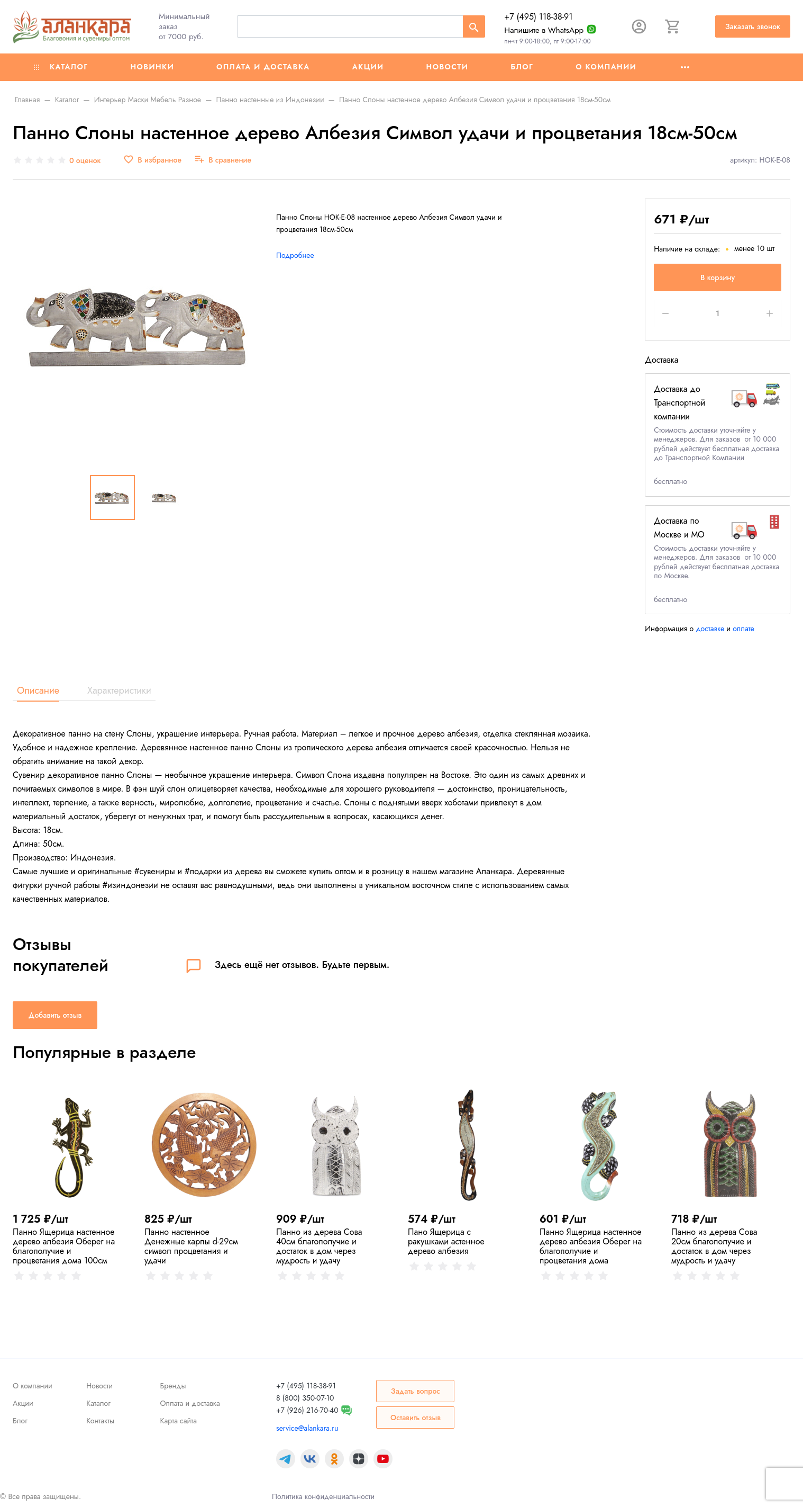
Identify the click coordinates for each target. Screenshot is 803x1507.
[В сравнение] (222, 160)
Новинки (152, 66)
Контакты (100, 1420)
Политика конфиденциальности (323, 1496)
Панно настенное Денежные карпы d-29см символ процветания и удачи (191, 1246)
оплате (743, 628)
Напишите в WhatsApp (543, 30)
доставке (710, 628)
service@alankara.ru (307, 1428)
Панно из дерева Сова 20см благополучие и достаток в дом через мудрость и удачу (714, 1246)
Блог (521, 66)
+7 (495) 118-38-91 (538, 17)
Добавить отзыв (55, 1015)
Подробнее (295, 255)
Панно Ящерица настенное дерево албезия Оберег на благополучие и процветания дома (591, 1246)
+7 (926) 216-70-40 (307, 1410)
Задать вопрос (415, 1391)
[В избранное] (152, 160)
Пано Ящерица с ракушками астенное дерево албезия (446, 1241)
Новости (447, 66)
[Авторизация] (639, 26)
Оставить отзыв (415, 1417)
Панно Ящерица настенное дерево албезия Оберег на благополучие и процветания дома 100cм (64, 1246)
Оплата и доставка (263, 66)
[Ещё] (685, 67)
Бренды (173, 1385)
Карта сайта (178, 1420)
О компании (606, 66)
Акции (368, 66)
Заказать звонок (752, 26)
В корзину (717, 277)
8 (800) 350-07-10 (305, 1398)
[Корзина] (672, 26)
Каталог (61, 66)
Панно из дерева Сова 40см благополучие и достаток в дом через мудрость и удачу (319, 1246)
